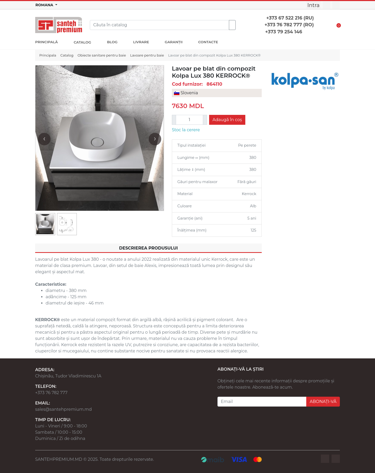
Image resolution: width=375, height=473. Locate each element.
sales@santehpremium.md (63, 409)
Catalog (66, 55)
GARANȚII (174, 42)
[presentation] (44, 139)
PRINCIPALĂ (46, 42)
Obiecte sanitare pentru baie (102, 55)
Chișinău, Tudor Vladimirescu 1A (68, 376)
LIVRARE (141, 42)
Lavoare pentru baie (147, 55)
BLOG (112, 42)
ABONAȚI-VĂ (323, 401)
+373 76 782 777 (51, 392)
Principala (47, 55)
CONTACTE (208, 42)
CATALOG (82, 42)
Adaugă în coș (227, 119)
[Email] (262, 402)
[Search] (159, 25)
